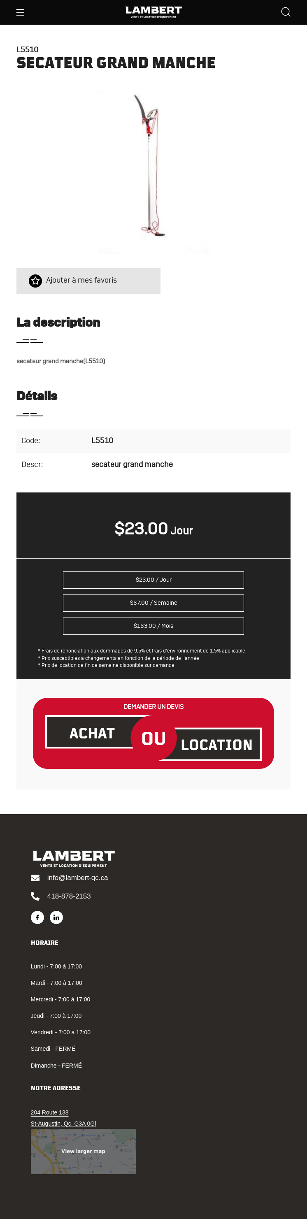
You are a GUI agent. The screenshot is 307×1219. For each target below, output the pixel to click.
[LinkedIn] (56, 917)
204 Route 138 (50, 1112)
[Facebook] (37, 917)
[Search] (286, 13)
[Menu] (20, 12)
